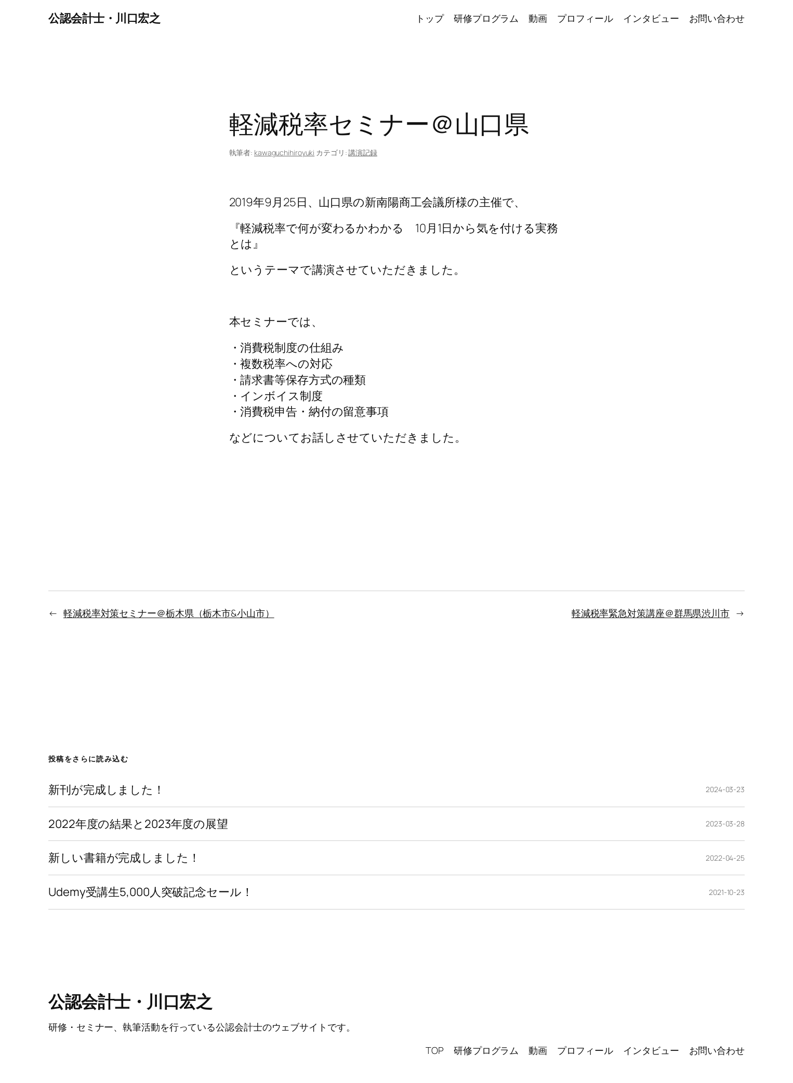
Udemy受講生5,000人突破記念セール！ (150, 892)
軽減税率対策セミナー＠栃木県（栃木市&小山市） (168, 613)
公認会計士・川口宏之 (104, 18)
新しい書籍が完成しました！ (124, 857)
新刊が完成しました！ (106, 789)
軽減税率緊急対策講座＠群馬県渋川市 (651, 613)
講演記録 (362, 152)
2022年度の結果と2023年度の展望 (138, 824)
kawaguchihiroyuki (284, 152)
